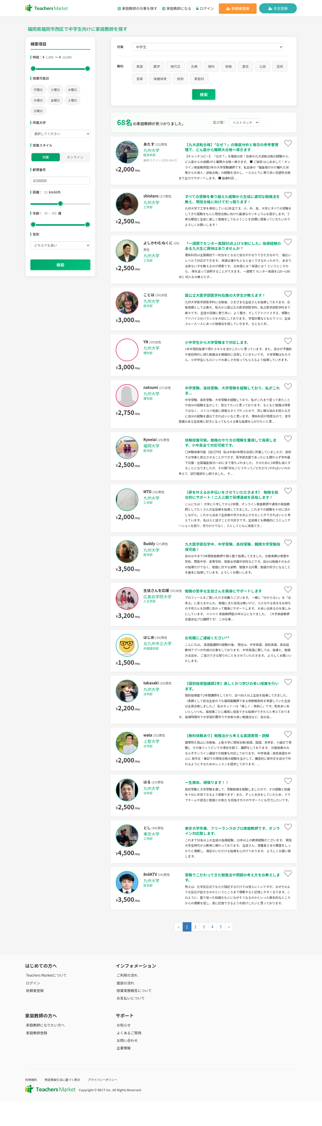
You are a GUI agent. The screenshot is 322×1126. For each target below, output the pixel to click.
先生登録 (278, 8)
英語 (139, 66)
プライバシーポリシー (108, 1104)
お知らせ (123, 1050)
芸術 (279, 66)
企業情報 (123, 1073)
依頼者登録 (237, 8)
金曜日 (55, 100)
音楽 (139, 78)
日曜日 (38, 111)
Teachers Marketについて (45, 1000)
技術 (180, 78)
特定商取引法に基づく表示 (65, 1104)
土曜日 (72, 100)
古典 (194, 66)
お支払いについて (130, 1022)
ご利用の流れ (126, 1000)
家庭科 (199, 78)
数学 (156, 66)
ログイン (205, 8)
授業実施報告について (133, 1015)
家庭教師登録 (35, 1057)
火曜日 (55, 89)
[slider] (33, 68)
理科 (211, 66)
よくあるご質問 (128, 1057)
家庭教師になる (176, 8)
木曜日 (38, 100)
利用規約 (31, 1104)
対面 (45, 157)
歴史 (245, 66)
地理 (228, 66)
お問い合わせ (126, 1065)
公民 (262, 66)
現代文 (175, 66)
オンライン (75, 157)
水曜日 (72, 89)
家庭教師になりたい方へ (44, 1050)
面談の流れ (124, 1007)
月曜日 (38, 89)
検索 (60, 265)
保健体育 (160, 78)
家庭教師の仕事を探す (137, 8)
